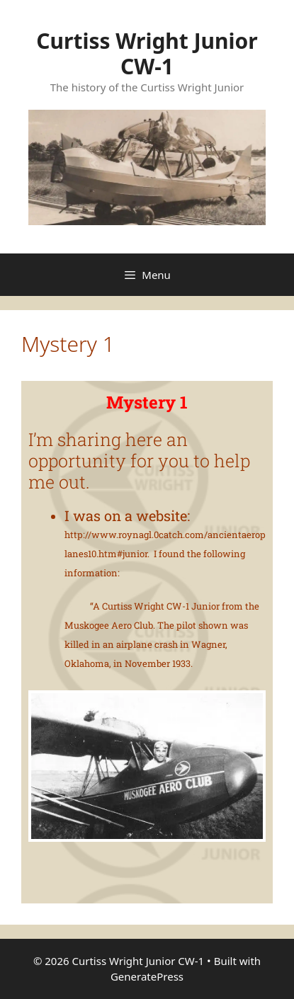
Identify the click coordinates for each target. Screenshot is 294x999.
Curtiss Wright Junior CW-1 (147, 53)
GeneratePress (147, 976)
